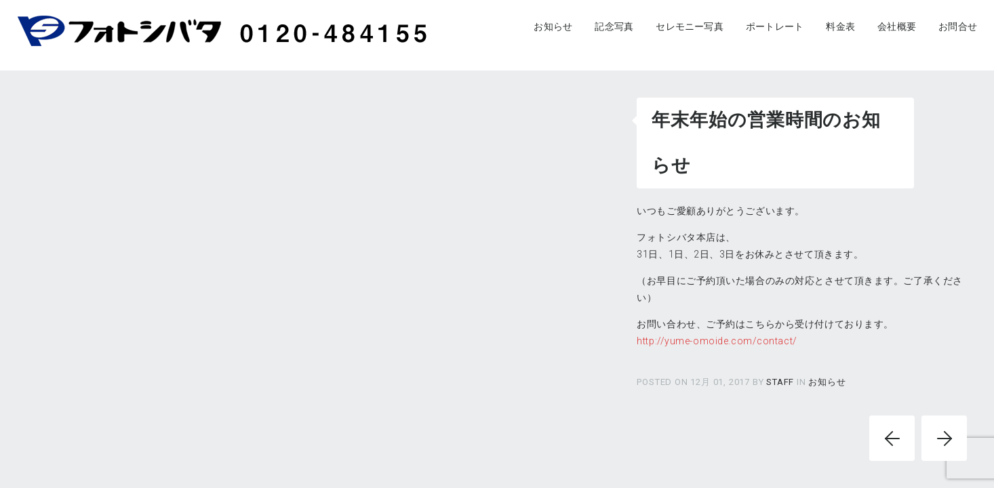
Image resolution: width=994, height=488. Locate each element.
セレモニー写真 (689, 26)
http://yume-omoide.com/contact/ (717, 341)
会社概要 (896, 26)
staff (781, 382)
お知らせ (553, 26)
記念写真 (614, 26)
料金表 (840, 26)
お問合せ (957, 26)
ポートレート (774, 26)
